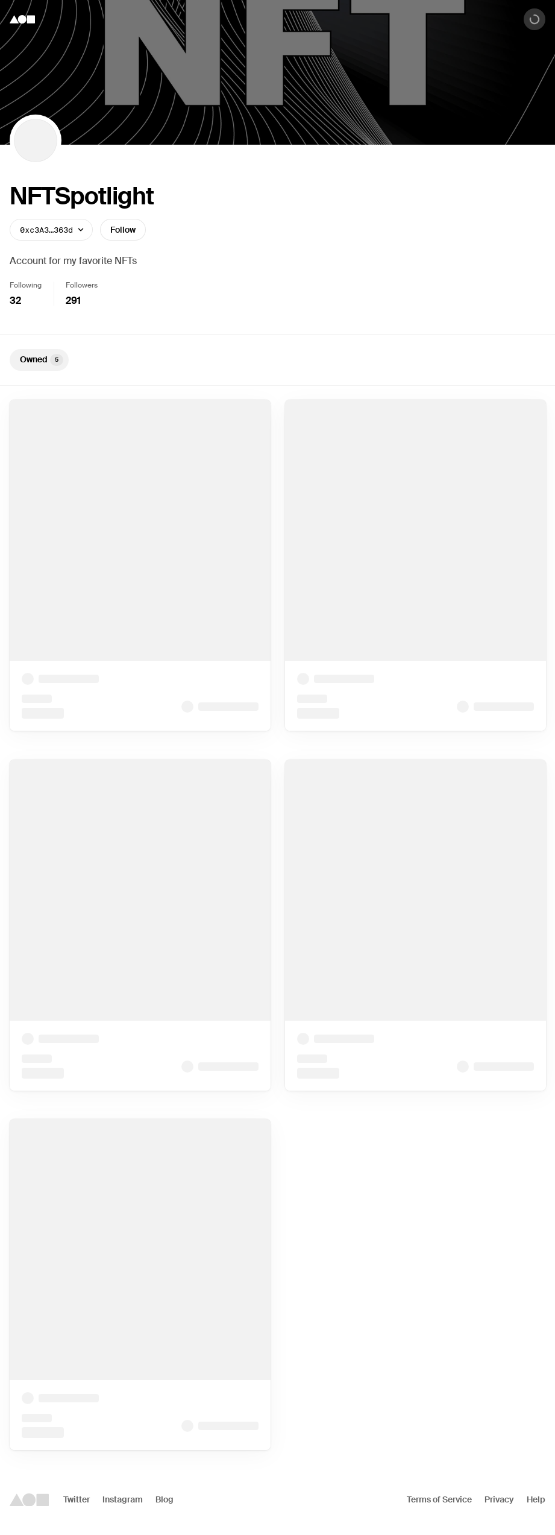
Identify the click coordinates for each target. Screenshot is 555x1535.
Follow (123, 229)
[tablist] (277, 360)
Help (536, 1499)
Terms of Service (439, 1499)
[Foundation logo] (22, 19)
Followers (82, 285)
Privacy (499, 1499)
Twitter (76, 1499)
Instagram (122, 1499)
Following (26, 285)
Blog (164, 1499)
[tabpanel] (277, 924)
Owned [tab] (41, 360)
